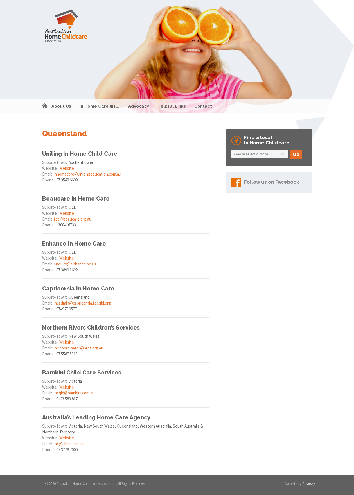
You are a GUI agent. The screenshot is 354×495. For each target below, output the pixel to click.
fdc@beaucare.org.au (72, 219)
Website (66, 168)
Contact (203, 106)
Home (44, 106)
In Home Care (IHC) (100, 106)
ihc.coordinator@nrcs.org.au (78, 348)
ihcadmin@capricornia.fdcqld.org (82, 303)
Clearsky (308, 483)
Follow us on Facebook (271, 182)
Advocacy (138, 106)
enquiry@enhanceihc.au (75, 264)
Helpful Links (171, 106)
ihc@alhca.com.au (69, 443)
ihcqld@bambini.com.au (74, 393)
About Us (61, 106)
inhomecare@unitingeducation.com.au (87, 174)
